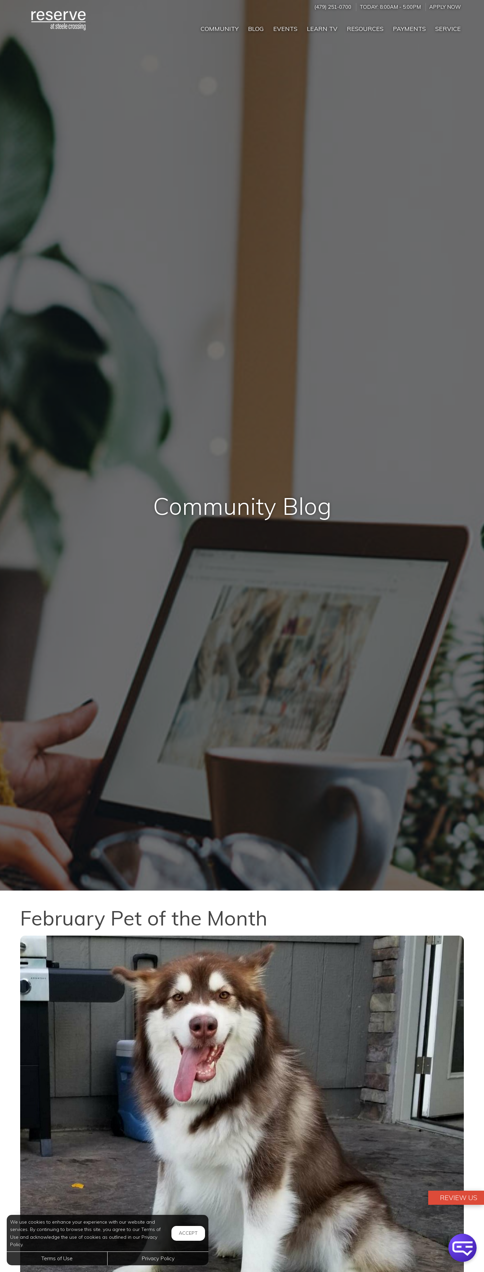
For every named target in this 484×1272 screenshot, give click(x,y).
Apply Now (445, 7)
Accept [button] (188, 1233)
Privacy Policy (158, 1258)
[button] (462, 1248)
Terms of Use (57, 1258)
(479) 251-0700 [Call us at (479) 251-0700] (332, 7)
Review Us (457, 1197)
